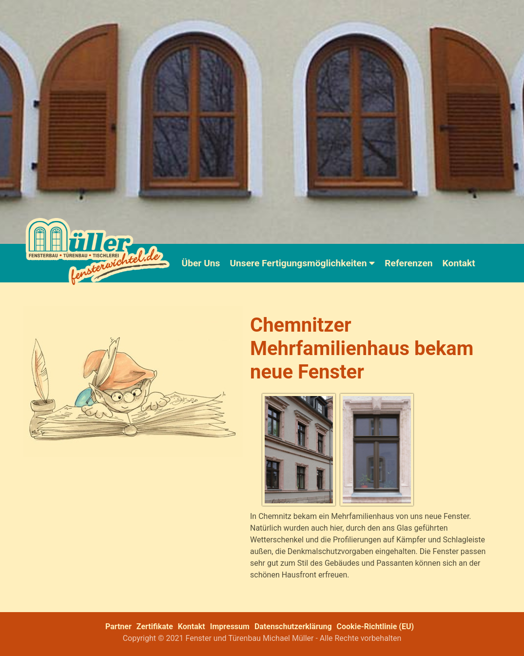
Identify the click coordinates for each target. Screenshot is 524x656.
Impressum (230, 626)
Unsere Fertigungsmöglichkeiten (302, 263)
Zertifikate (154, 626)
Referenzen (408, 263)
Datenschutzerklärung (293, 626)
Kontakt (459, 263)
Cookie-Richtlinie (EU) (375, 626)
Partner (118, 626)
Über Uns (201, 263)
